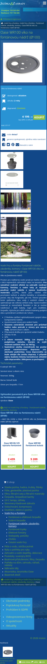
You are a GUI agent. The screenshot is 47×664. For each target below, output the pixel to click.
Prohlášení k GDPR (17, 609)
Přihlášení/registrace (10, 19)
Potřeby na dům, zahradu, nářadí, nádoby (22, 563)
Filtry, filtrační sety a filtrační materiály (24, 494)
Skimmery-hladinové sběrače (20, 503)
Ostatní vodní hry (18, 542)
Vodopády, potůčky (19, 536)
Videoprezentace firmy (19, 617)
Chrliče (12, 539)
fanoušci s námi (17, 145)
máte (9, 134)
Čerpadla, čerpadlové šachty (19, 497)
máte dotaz (26, 662)
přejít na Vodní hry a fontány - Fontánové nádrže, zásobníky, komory (23, 408)
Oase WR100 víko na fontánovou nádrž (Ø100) (19, 26)
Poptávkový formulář (18, 605)
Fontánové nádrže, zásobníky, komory (24, 524)
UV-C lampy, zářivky (15, 500)
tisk (43, 662)
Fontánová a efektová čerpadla (25, 517)
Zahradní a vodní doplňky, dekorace (23, 553)
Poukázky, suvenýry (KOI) (18, 556)
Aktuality (11, 625)
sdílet (35, 662)
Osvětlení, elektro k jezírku (18, 510)
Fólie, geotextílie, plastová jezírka (22, 490)
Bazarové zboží (12, 575)
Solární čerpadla (17, 520)
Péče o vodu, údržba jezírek (19, 546)
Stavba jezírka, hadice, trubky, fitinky (24, 487)
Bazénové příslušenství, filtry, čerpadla (25, 559)
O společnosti (14, 621)
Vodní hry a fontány (11, 23)
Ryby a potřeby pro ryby (17, 549)
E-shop (9, 482)
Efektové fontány (17, 532)
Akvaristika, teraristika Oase (19, 571)
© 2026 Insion (37, 638)
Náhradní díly (12, 568)
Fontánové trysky (17, 529)
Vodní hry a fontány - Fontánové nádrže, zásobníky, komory (21, 580)
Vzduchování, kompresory (18, 506)
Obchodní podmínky (18, 601)
